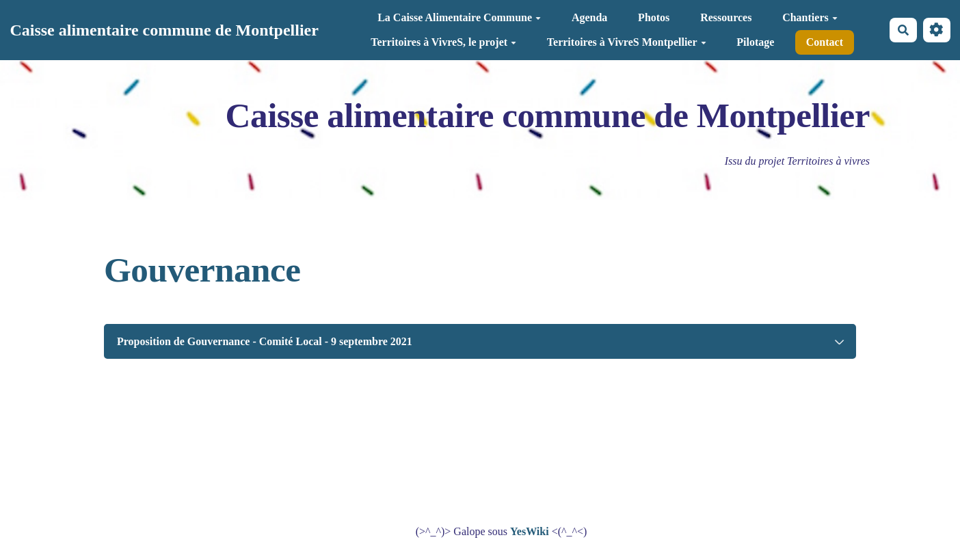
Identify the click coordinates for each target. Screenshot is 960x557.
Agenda (589, 17)
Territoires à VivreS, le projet (443, 42)
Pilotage (755, 42)
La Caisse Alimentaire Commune (459, 17)
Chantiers (810, 17)
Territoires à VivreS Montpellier (626, 42)
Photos (653, 17)
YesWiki (529, 531)
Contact (824, 42)
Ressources (725, 17)
